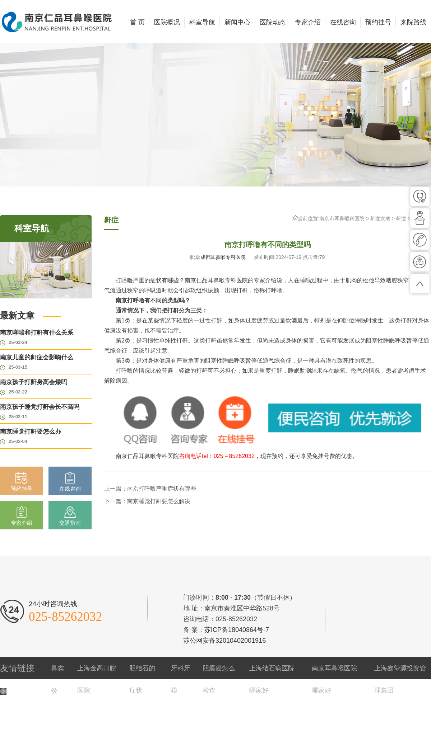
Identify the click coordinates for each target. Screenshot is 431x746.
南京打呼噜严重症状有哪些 (161, 489)
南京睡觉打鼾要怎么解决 (158, 501)
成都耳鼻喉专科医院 (223, 257)
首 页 (137, 22)
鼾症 (401, 218)
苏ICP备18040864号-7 (236, 629)
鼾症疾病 (380, 218)
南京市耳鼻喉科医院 (342, 218)
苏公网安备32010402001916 (224, 640)
